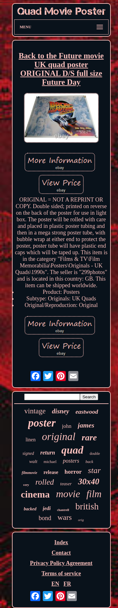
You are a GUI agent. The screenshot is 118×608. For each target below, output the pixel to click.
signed (28, 453)
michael (50, 461)
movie (68, 493)
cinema (35, 494)
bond (45, 517)
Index (61, 542)
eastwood (87, 411)
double (95, 453)
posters (71, 461)
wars (65, 517)
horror (73, 471)
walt (33, 461)
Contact (61, 553)
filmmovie (29, 473)
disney (60, 411)
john (66, 426)
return (47, 452)
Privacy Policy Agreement (61, 563)
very (26, 485)
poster (42, 423)
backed (30, 509)
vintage (35, 411)
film (93, 493)
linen (30, 439)
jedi (47, 508)
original (58, 436)
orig (81, 520)
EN (55, 584)
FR (67, 584)
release (50, 472)
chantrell (63, 510)
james (86, 425)
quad (72, 450)
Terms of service (61, 573)
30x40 (88, 481)
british (86, 506)
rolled (44, 482)
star (94, 470)
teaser (66, 483)
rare (89, 437)
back (89, 461)
